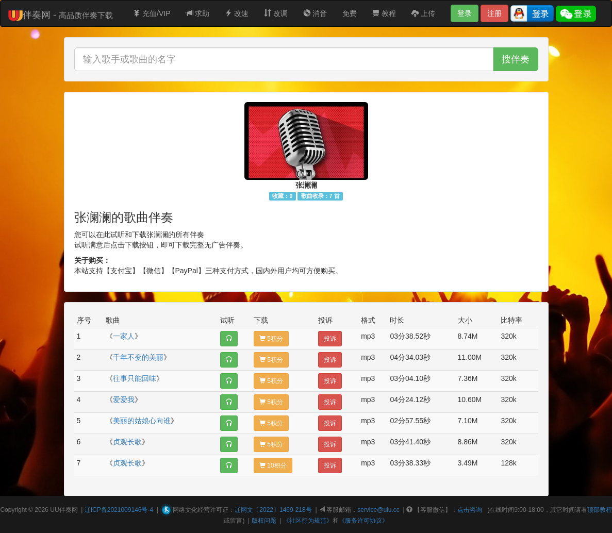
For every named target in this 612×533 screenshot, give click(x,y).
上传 (423, 13)
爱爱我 (124, 399)
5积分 (271, 338)
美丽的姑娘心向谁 (142, 421)
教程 (384, 13)
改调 (276, 13)
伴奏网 (68, 509)
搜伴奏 (516, 59)
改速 (237, 13)
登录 (464, 13)
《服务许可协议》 (363, 520)
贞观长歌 (127, 442)
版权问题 (264, 520)
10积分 (273, 465)
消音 (315, 13)
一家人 (124, 336)
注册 (494, 13)
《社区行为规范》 (308, 520)
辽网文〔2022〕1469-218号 (273, 509)
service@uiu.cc (378, 509)
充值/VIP (151, 13)
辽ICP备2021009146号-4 (119, 509)
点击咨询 (469, 509)
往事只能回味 (134, 378)
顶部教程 (599, 509)
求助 (198, 13)
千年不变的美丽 (138, 357)
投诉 (330, 338)
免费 (349, 13)
